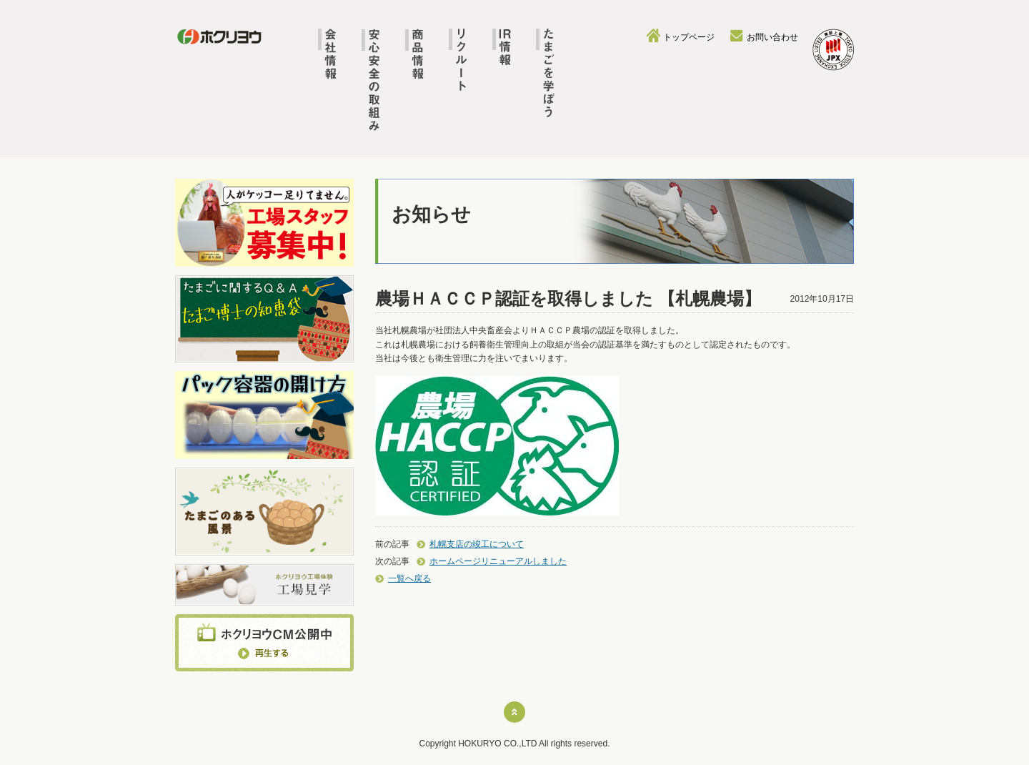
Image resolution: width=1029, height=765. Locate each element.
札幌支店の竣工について (476, 544)
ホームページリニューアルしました (498, 561)
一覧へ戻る (409, 578)
